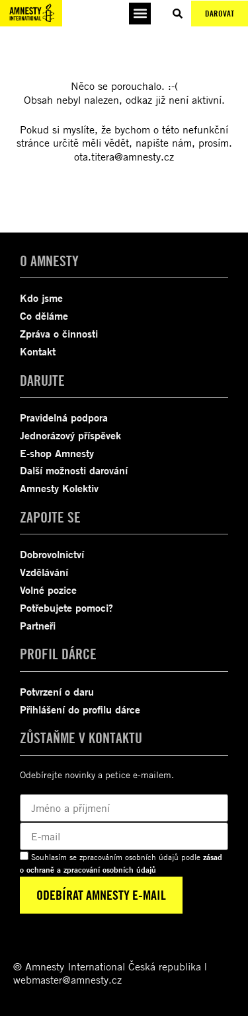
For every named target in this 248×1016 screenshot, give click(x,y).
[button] (140, 13)
